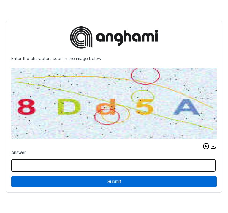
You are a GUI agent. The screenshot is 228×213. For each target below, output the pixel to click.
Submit (114, 181)
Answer (18, 152)
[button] (206, 146)
